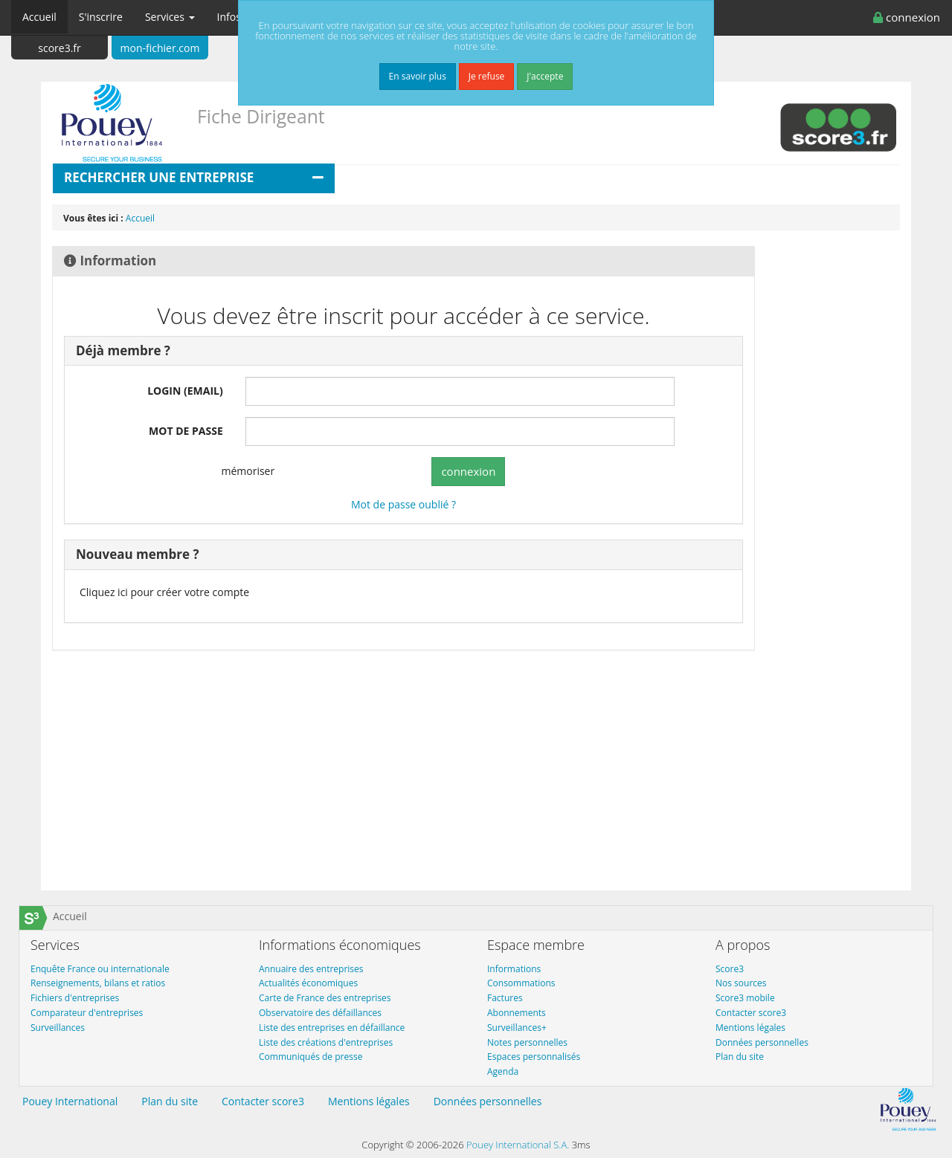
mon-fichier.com (160, 48)
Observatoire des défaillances (320, 1012)
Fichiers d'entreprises (74, 998)
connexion (906, 17)
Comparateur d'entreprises (86, 1012)
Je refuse (487, 76)
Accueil (39, 17)
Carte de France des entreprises (325, 998)
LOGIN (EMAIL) (185, 391)
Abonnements (516, 1012)
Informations (514, 969)
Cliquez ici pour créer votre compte (164, 592)
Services (170, 17)
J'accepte (545, 76)
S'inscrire (101, 17)
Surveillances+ (517, 1027)
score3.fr (59, 48)
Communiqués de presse (310, 1056)
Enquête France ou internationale (100, 969)
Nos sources (741, 983)
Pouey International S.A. (517, 1144)
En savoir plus (417, 76)
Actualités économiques (308, 983)
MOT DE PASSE (186, 431)
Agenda (502, 1071)
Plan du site (739, 1056)
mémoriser (239, 471)
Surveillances (57, 1027)
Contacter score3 (750, 1012)
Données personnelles (761, 1042)
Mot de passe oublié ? (403, 504)
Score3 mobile (745, 998)
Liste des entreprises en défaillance (332, 1027)
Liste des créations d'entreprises (326, 1042)
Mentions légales (750, 1027)
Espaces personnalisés (533, 1056)
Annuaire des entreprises (311, 969)
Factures (505, 998)
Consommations (521, 983)
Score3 (729, 969)
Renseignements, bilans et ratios (97, 983)
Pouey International (70, 1101)
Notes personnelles (527, 1042)
